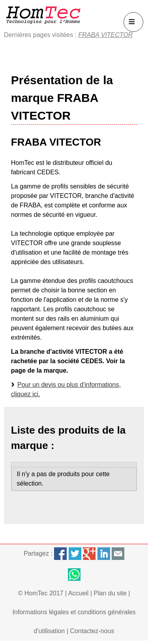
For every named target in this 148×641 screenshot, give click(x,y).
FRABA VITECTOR (106, 34)
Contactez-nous (92, 631)
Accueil (78, 593)
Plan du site (110, 593)
